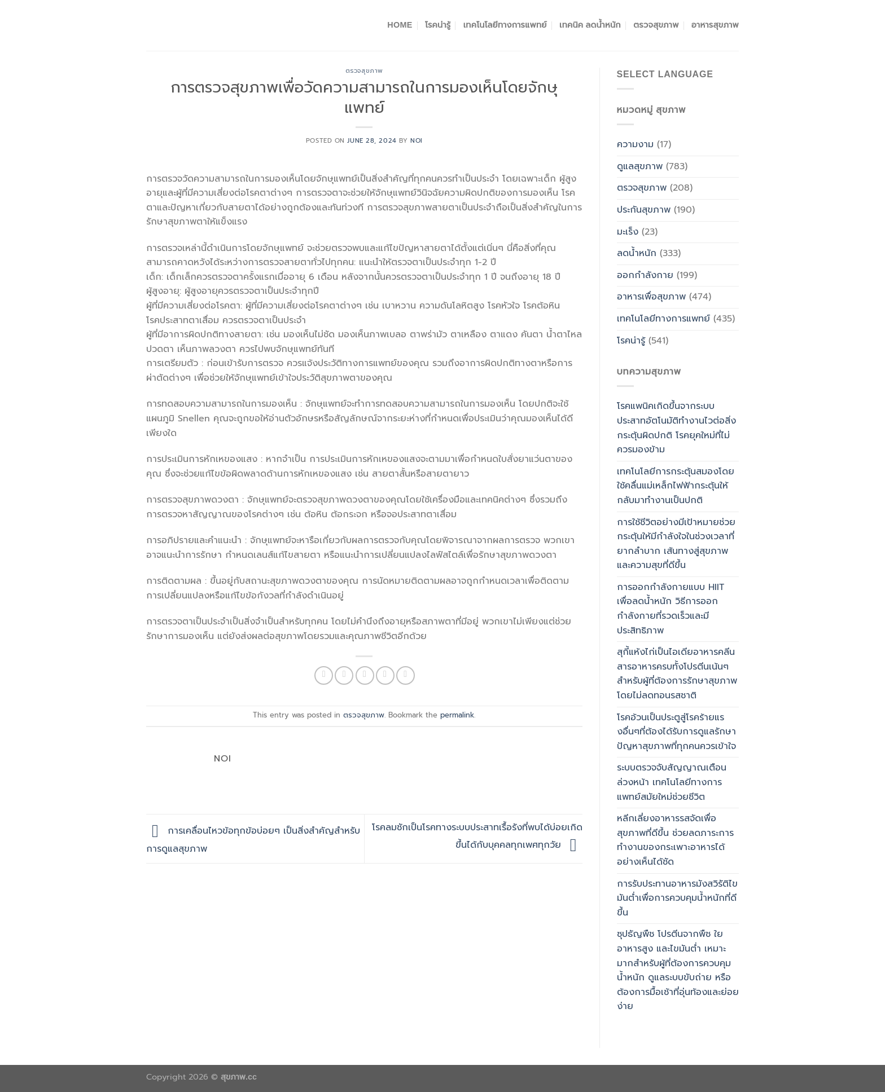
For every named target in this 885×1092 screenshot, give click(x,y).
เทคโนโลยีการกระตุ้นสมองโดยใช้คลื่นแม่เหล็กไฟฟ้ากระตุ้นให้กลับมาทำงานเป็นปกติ (675, 486)
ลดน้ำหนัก (636, 253)
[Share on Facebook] (323, 675)
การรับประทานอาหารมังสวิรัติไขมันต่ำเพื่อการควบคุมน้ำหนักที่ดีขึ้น (677, 898)
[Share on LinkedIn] (405, 675)
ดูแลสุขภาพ (640, 166)
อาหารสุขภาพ (715, 24)
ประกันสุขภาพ (644, 210)
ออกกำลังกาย (645, 275)
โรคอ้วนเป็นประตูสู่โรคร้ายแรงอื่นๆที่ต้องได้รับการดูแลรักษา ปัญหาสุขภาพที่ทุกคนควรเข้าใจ (676, 732)
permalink (457, 715)
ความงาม (635, 144)
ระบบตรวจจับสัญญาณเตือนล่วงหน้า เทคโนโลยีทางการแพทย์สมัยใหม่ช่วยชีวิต (671, 782)
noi (416, 141)
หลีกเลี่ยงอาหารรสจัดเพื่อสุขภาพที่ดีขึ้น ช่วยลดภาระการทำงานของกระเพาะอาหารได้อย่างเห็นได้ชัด (675, 840)
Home (399, 24)
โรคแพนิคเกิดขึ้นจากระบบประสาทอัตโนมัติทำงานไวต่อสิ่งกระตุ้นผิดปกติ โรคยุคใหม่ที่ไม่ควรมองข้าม (676, 427)
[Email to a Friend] (365, 675)
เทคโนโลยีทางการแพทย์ (505, 24)
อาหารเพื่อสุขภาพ (651, 296)
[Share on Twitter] (344, 675)
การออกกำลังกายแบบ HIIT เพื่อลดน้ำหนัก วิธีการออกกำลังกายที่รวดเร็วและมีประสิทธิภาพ (670, 608)
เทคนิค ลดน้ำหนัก (590, 24)
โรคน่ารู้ (437, 24)
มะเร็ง (627, 232)
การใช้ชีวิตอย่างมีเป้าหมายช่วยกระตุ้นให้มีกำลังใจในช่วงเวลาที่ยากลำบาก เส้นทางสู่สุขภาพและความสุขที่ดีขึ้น (676, 544)
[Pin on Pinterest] (385, 675)
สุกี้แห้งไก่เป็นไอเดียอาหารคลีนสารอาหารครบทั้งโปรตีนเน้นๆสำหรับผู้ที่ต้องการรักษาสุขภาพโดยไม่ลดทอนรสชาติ (677, 673)
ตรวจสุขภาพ (655, 24)
